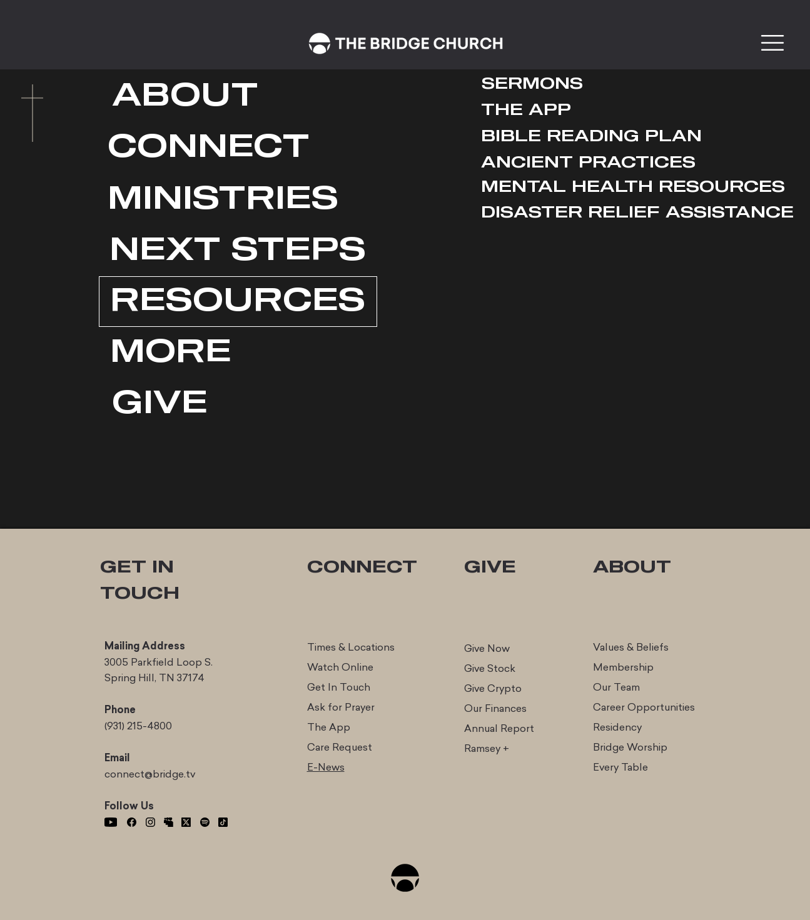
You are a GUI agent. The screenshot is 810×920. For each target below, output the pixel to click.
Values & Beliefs (631, 647)
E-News (326, 767)
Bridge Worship (630, 747)
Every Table (620, 767)
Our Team (616, 687)
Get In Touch (338, 687)
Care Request (339, 747)
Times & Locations (351, 647)
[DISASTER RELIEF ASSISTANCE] (637, 213)
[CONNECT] (208, 147)
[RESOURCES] (238, 301)
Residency (617, 727)
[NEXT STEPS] (238, 251)
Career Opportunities (644, 707)
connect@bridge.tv (149, 774)
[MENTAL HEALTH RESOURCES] (633, 187)
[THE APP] (526, 110)
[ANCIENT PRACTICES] (588, 163)
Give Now (487, 648)
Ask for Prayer (341, 707)
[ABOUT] (185, 96)
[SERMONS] (532, 84)
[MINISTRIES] (223, 199)
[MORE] (171, 353)
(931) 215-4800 (138, 726)
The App (328, 727)
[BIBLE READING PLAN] (591, 136)
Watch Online (340, 667)
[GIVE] (160, 404)
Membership (623, 667)
